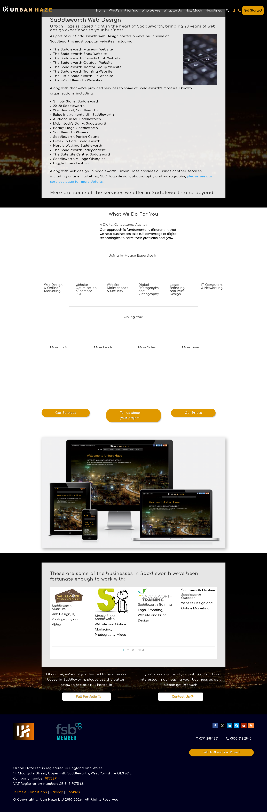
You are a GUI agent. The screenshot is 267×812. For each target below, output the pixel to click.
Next (140, 650)
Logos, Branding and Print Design (177, 289)
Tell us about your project (130, 415)
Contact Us (181, 696)
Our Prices (193, 412)
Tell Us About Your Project (221, 752)
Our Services (65, 412)
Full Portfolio (86, 696)
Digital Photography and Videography (148, 289)
